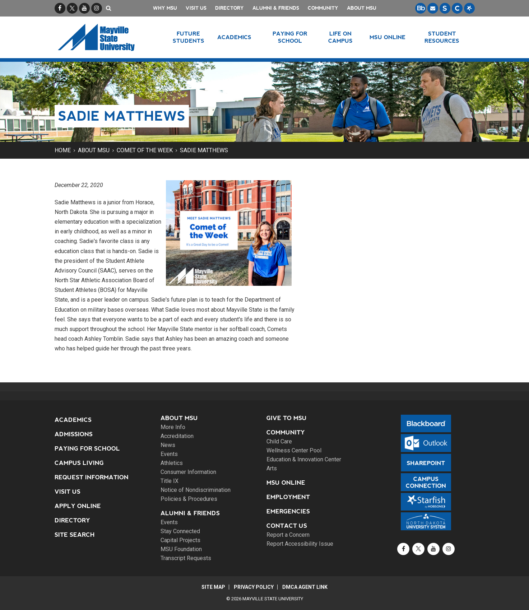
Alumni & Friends (275, 8)
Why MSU (165, 8)
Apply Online (78, 506)
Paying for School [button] (290, 37)
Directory (229, 8)
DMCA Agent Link (305, 587)
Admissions (74, 434)
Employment (288, 497)
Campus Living (79, 463)
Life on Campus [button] (340, 37)
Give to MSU (286, 418)
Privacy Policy (254, 587)
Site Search (75, 534)
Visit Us (196, 8)
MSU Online (285, 482)
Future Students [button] (188, 37)
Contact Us (286, 525)
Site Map (213, 587)
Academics (73, 419)
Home (63, 150)
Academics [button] (234, 37)
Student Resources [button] (441, 37)
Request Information (92, 477)
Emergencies (288, 511)
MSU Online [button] (387, 37)
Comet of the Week (145, 150)
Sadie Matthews (204, 150)
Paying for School (87, 448)
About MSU (361, 8)
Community (323, 8)
